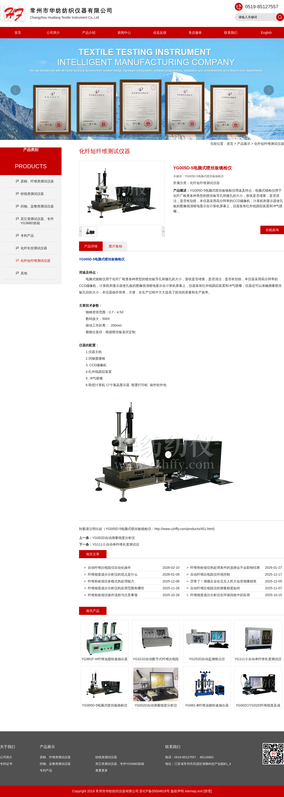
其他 (24, 273)
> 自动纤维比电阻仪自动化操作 (107, 567)
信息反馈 (159, 32)
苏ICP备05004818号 (154, 791)
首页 (17, 32)
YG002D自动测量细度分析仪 (113, 538)
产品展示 (243, 144)
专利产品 (27, 235)
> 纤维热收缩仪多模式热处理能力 (109, 581)
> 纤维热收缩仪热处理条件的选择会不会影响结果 (223, 567)
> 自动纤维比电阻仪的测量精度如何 (213, 588)
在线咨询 (272, 230)
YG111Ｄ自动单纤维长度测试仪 (115, 544)
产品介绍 (88, 32)
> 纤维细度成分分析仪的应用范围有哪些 (114, 588)
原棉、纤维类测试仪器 (37, 181)
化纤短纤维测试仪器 (269, 144)
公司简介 (53, 32)
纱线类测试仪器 (32, 194)
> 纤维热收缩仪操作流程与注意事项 (111, 595)
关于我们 (7, 747)
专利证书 (6, 764)
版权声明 (177, 791)
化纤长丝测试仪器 (34, 248)
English (266, 32)
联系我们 (230, 32)
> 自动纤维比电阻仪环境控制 (208, 574)
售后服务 (195, 32)
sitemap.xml (194, 791)
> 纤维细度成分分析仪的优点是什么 (111, 574)
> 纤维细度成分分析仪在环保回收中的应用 (218, 595)
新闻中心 (124, 32)
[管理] (207, 791)
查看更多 (101, 770)
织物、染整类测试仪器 (37, 206)
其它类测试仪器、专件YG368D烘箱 (37, 221)
